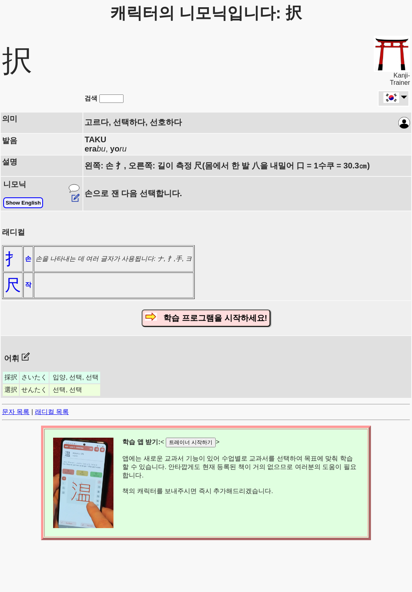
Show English (23, 203)
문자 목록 (15, 411)
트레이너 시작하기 (190, 442)
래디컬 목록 (52, 411)
